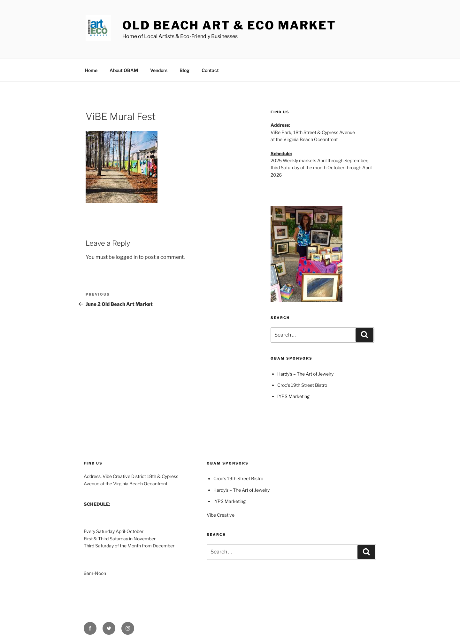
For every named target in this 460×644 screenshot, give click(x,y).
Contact (210, 70)
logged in (127, 257)
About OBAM (124, 70)
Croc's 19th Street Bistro (302, 385)
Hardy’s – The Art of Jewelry (305, 374)
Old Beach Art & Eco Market (229, 25)
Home (91, 70)
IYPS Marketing (293, 396)
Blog (184, 70)
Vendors (158, 70)
